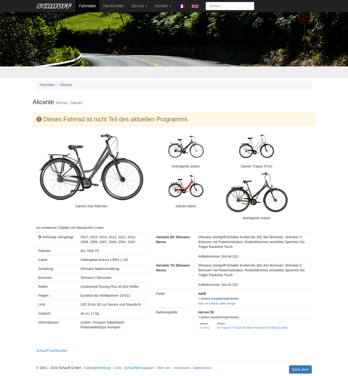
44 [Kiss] (273, 327)
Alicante (66, 85)
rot (206, 303)
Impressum (181, 368)
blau (201, 303)
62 (208, 327)
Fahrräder (87, 6)
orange (230, 303)
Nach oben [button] (300, 369)
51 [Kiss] (283, 327)
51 (201, 327)
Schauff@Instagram (139, 368)
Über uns (164, 368)
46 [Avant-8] (261, 327)
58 (205, 327)
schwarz (214, 303)
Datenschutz (202, 368)
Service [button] (139, 6)
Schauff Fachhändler (51, 351)
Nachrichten (113, 6)
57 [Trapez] (236, 327)
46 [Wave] (248, 327)
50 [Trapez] (223, 327)
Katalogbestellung (97, 368)
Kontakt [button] (163, 6)
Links (117, 368)
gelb (222, 303)
